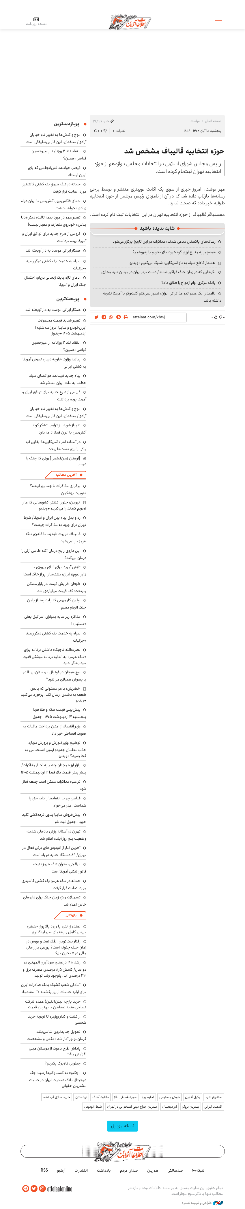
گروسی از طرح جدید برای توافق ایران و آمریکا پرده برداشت (54, 395)
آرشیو (61, 1170)
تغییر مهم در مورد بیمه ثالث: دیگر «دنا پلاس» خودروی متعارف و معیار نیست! (53, 221)
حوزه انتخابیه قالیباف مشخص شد (174, 151)
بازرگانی (71, 915)
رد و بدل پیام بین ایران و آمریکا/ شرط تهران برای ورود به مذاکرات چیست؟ (55, 521)
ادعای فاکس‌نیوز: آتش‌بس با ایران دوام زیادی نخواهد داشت (53, 204)
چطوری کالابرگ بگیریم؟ (63, 1063)
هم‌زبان (152, 1170)
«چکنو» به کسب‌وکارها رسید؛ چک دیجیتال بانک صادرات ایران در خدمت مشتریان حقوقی (57, 1079)
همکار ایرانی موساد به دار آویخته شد (53, 250)
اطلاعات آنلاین (130, 21)
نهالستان (81, 1097)
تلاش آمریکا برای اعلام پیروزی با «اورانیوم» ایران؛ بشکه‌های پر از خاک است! (54, 570)
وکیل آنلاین (192, 1097)
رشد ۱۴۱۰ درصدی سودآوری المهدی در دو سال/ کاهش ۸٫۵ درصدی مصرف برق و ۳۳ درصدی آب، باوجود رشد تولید (54, 968)
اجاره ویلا (148, 1097)
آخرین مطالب (66, 475)
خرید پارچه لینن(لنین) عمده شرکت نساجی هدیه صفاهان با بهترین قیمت (55, 1004)
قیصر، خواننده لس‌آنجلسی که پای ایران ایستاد (57, 171)
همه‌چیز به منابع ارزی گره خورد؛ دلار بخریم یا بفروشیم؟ (174, 252)
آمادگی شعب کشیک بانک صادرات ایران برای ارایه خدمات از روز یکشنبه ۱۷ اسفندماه (53, 988)
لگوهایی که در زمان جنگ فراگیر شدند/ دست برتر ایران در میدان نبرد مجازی (158, 272)
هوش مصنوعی (169, 1097)
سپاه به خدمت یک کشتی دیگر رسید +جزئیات (56, 264)
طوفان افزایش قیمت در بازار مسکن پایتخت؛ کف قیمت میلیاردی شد (56, 587)
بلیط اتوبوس (93, 1106)
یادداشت (104, 1170)
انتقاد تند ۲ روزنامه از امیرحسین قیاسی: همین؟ (58, 346)
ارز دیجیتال (169, 1106)
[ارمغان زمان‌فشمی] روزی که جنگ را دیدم (56, 461)
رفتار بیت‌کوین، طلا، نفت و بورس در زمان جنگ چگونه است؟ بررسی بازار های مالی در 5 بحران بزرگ (56, 947)
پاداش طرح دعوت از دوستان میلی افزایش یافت (57, 1051)
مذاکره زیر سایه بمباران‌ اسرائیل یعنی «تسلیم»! (55, 620)
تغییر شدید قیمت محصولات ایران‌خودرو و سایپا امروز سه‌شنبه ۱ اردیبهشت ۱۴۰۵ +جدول (60, 327)
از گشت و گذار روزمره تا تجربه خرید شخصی (57, 1019)
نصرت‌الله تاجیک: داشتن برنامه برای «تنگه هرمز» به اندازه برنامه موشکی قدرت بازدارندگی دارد (54, 656)
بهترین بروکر (190, 1106)
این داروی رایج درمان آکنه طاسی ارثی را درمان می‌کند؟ (53, 554)
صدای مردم (129, 1170)
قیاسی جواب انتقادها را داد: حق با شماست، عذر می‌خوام (57, 802)
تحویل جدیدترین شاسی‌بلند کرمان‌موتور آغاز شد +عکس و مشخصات (56, 1035)
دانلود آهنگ (100, 1097)
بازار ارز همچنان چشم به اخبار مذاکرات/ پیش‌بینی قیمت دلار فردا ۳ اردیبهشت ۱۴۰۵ (53, 768)
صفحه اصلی (213, 121)
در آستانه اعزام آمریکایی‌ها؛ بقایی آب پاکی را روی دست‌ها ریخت (56, 445)
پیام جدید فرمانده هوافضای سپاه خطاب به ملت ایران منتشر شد (57, 379)
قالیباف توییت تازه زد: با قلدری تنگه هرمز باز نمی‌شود (55, 537)
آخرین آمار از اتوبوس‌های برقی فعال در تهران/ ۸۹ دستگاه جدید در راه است (54, 851)
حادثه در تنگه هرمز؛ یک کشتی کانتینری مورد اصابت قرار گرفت (53, 188)
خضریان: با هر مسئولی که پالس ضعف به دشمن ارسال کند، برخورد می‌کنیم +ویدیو (53, 694)
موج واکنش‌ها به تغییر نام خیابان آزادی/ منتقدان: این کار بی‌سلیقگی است (56, 138)
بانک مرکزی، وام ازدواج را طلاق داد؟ (188, 283)
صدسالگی (175, 1170)
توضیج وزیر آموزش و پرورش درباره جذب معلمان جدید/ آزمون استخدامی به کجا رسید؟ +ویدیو (55, 749)
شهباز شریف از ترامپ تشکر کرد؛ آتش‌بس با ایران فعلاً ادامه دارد (59, 429)
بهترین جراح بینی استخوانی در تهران (132, 1106)
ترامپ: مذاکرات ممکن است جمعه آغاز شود (54, 785)
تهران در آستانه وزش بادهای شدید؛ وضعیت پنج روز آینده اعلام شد (56, 835)
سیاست (195, 121)
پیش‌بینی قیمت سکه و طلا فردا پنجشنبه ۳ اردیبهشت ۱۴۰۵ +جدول (59, 713)
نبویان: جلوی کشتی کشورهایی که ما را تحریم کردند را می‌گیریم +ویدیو (54, 505)
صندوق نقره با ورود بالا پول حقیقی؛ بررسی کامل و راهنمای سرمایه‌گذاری (56, 929)
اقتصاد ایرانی (213, 1106)
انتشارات (81, 1170)
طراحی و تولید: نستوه (202, 1203)
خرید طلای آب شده (56, 1097)
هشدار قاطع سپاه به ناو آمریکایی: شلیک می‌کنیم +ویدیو (172, 263)
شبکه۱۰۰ (198, 1170)
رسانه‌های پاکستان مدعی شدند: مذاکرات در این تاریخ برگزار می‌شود (164, 241)
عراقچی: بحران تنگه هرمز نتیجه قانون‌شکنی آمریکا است (59, 868)
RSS (44, 1170)
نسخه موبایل (122, 1126)
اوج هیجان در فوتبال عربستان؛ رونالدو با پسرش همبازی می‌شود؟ (54, 676)
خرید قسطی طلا (125, 1097)
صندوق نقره (213, 1097)
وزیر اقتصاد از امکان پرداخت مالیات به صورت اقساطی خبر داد (54, 730)
